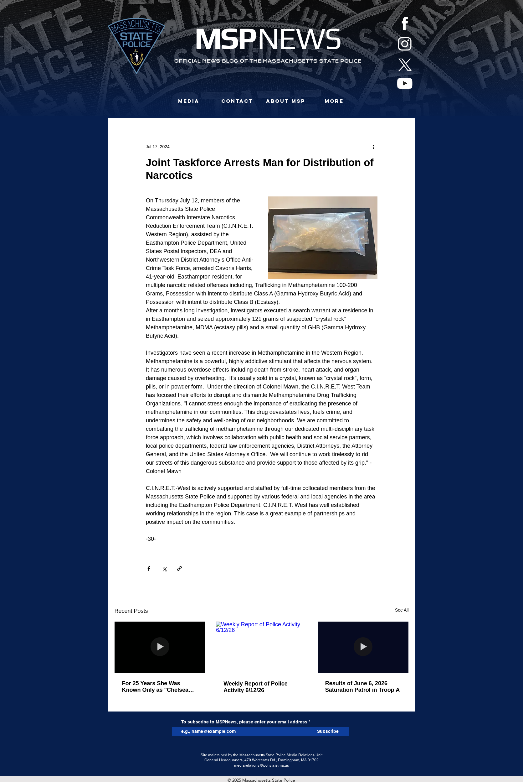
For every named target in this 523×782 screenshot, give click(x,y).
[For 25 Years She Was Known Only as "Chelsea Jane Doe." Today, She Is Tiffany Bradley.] (160, 647)
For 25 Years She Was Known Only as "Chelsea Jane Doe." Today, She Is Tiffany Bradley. (155, 686)
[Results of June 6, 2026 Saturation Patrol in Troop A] (363, 647)
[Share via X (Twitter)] (164, 568)
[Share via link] (179, 568)
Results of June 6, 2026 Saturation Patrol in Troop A (362, 686)
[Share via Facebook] (149, 568)
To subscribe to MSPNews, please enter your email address (244, 722)
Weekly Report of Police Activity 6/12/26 (255, 686)
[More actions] (373, 146)
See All (402, 610)
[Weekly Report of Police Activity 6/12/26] (261, 647)
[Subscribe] (328, 731)
